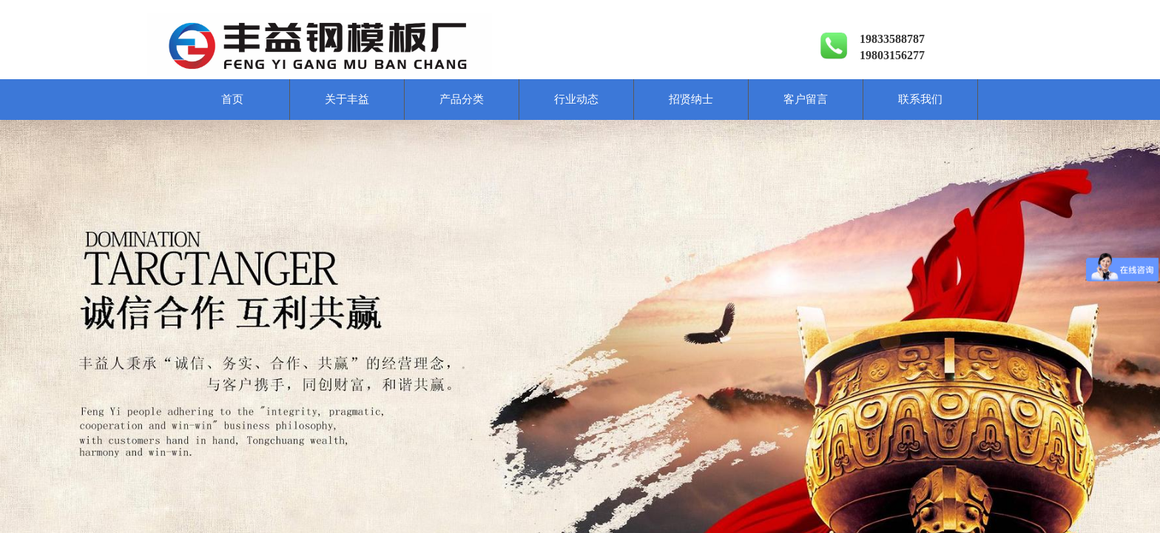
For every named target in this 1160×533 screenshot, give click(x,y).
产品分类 (461, 99)
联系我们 (920, 99)
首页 (232, 99)
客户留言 (805, 99)
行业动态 (576, 99)
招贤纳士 (691, 99)
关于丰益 (347, 99)
